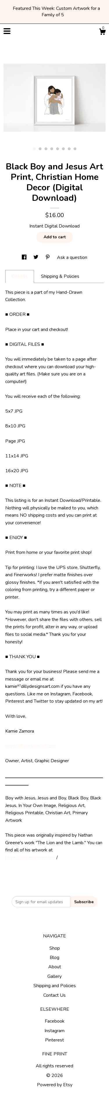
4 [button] (51, 148)
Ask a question (72, 257)
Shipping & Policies (60, 276)
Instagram (54, 1031)
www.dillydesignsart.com (30, 746)
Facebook (55, 1021)
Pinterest (54, 1040)
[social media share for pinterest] (48, 257)
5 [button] (57, 148)
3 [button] (45, 148)
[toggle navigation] (6, 31)
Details (19, 276)
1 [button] (34, 148)
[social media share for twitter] (36, 257)
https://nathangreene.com (30, 857)
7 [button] (69, 148)
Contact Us (54, 995)
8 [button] (75, 148)
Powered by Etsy (54, 1085)
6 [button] (63, 148)
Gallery (54, 976)
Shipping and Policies (54, 986)
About (54, 967)
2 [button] (40, 148)
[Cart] (102, 32)
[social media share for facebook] (25, 257)
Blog (54, 957)
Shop (54, 948)
